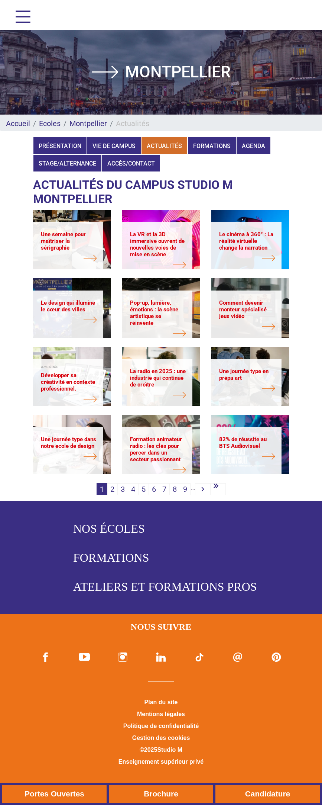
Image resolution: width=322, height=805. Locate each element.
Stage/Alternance (67, 163)
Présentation (60, 146)
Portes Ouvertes (54, 793)
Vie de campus (114, 146)
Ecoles (50, 123)
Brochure (161, 793)
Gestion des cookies (161, 738)
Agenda (253, 146)
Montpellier (88, 123)
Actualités (164, 146)
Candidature (267, 793)
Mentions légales (161, 714)
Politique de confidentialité (161, 726)
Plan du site (161, 702)
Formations (212, 146)
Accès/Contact (131, 163)
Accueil (18, 123)
